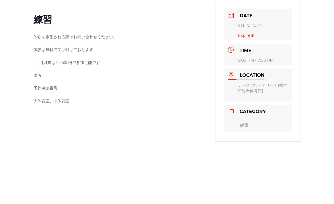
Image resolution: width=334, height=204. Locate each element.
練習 (244, 125)
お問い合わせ (85, 37)
